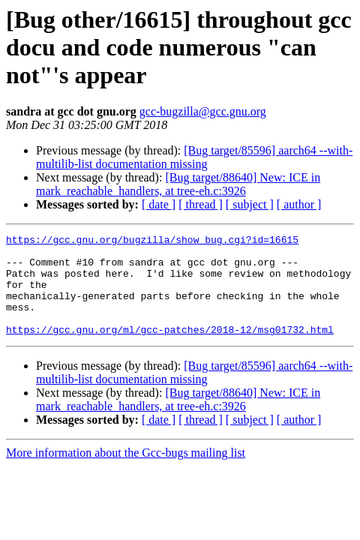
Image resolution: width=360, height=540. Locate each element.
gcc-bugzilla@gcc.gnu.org (203, 111)
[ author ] (299, 204)
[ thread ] (200, 204)
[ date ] (159, 204)
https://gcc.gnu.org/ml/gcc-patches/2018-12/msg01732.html (170, 349)
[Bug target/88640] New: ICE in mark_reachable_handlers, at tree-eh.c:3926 (178, 184)
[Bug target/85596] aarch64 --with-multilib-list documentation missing (194, 157)
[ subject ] (250, 204)
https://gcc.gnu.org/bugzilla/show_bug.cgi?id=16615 (152, 241)
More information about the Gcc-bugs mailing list (125, 472)
